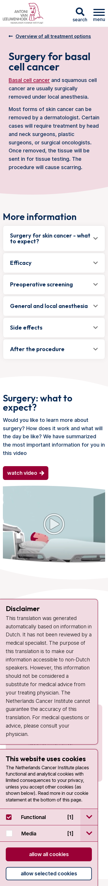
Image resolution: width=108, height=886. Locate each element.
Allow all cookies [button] (49, 854)
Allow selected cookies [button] (49, 873)
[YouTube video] (54, 524)
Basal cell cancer (29, 80)
